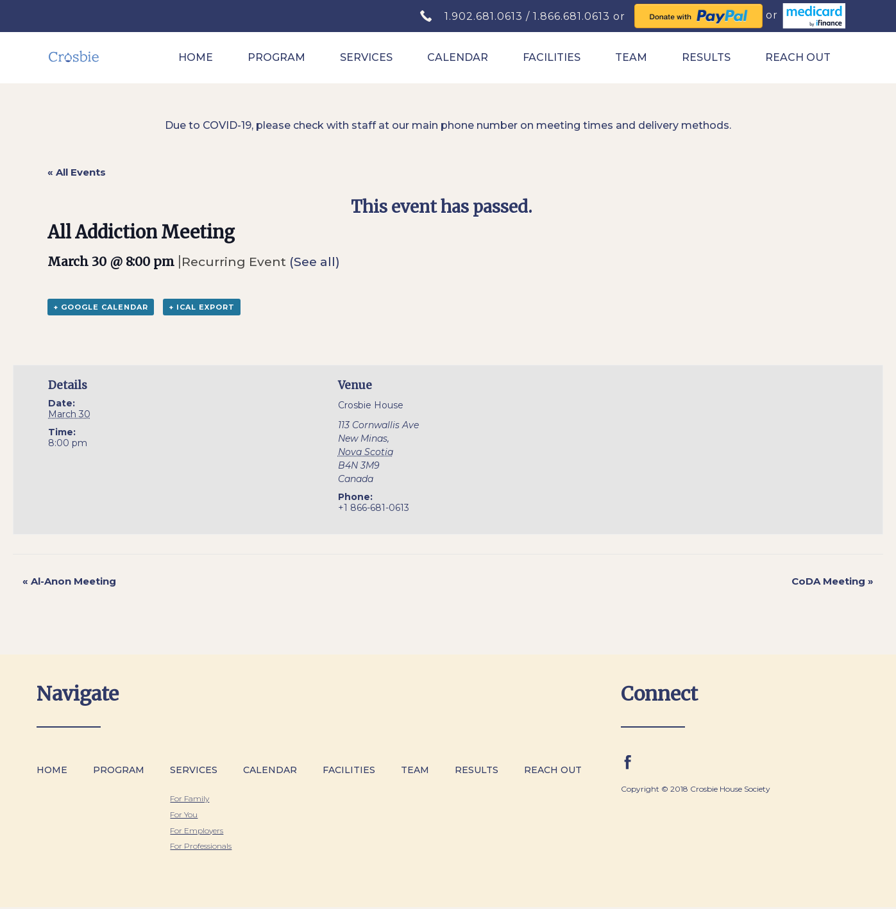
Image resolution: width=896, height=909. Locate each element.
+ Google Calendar (100, 307)
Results (706, 57)
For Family (189, 798)
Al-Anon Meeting (69, 581)
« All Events (76, 172)
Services (366, 57)
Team (631, 57)
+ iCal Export (202, 307)
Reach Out (798, 57)
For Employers (196, 830)
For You (184, 814)
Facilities (551, 57)
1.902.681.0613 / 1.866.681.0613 (528, 16)
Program (276, 57)
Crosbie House (370, 405)
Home (195, 57)
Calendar (457, 57)
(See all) (314, 261)
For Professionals (201, 846)
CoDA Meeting (832, 581)
